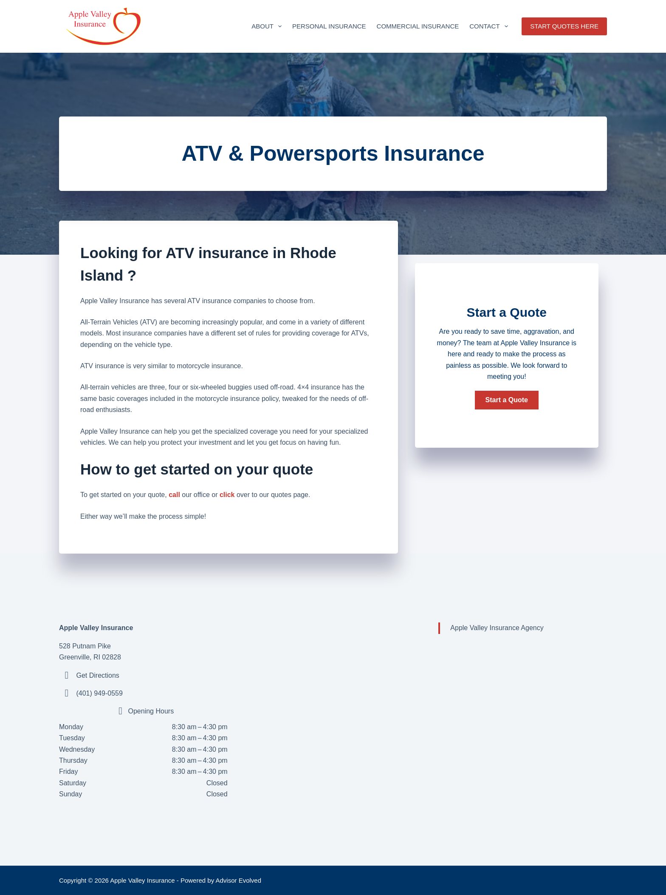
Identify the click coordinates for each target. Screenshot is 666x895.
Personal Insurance (329, 26)
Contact (490, 26)
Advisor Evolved (239, 880)
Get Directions (97, 675)
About (268, 26)
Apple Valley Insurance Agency (496, 627)
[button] (507, 400)
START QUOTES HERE (564, 26)
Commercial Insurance (418, 26)
